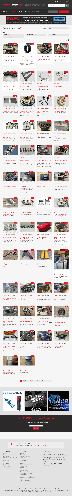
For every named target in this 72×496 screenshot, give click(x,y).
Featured (5, 454)
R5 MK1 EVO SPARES (58, 274)
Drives (21, 459)
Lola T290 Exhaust (7, 264)
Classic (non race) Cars (26, 473)
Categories (12, 11)
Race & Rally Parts (25, 454)
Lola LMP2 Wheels (24, 186)
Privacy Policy (6, 460)
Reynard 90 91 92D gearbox (26, 298)
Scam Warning (6, 466)
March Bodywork (41, 264)
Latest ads (53, 12)
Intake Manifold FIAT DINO (26, 212)
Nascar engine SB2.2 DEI (8, 59)
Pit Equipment (23, 460)
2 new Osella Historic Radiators (10, 111)
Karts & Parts (23, 466)
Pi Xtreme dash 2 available (26, 370)
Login (60, 1)
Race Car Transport (25, 456)
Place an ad (64, 12)
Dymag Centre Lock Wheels (9, 186)
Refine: (5, 32)
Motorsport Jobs (24, 470)
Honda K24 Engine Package (43, 346)
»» (50, 380)
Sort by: (44, 28)
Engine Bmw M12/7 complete (44, 136)
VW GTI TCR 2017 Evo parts (43, 321)
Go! (67, 5)
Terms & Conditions (8, 463)
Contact (27, 11)
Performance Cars (24, 471)
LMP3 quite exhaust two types (61, 186)
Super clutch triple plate (59, 322)
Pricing (20, 11)
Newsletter (35, 11)
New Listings (6, 456)
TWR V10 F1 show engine (60, 298)
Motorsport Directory (25, 476)
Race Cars (22, 453)
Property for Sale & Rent (26, 481)
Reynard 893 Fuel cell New (43, 298)
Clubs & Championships (26, 480)
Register (66, 1)
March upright (23, 264)
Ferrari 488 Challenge (59, 59)
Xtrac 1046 (22, 346)
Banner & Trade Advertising (10, 457)
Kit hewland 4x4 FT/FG (59, 86)
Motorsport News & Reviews (27, 469)
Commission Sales (7, 459)
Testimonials (6, 462)
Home (5, 11)
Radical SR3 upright (58, 346)
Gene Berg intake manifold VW (44, 212)
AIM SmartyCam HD (41, 186)
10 (42, 380)
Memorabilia (23, 474)
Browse (5, 453)
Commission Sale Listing (26, 464)
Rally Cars (22, 457)
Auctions (22, 467)
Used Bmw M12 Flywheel (60, 111)
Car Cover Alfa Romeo (42, 237)
